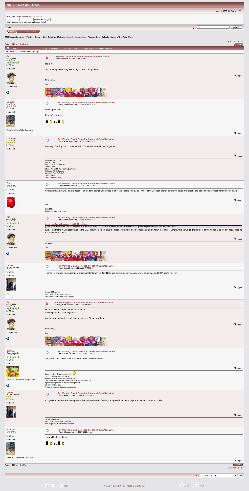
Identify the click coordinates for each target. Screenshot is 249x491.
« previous (231, 41)
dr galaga (82, 37)
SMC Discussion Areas (14, 37)
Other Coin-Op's (49, 37)
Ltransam (11, 138)
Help (20, 31)
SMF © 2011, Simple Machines (134, 486)
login (31, 16)
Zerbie (9, 265)
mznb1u (10, 102)
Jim (75, 37)
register (39, 16)
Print (238, 44)
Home (12, 31)
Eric (8, 183)
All (17, 44)
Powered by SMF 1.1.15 (112, 486)
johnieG (70, 37)
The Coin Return (33, 37)
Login (26, 31)
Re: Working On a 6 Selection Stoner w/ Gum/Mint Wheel (86, 102)
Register (34, 31)
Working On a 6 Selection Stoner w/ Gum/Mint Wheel (110, 37)
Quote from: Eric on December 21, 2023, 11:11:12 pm (66, 224)
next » (240, 41)
